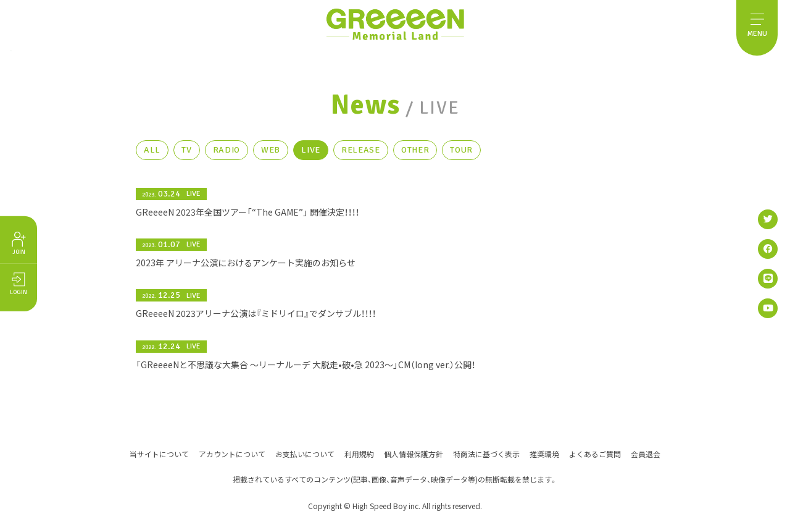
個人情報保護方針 (413, 453)
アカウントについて (232, 453)
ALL (152, 155)
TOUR (461, 155)
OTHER (415, 155)
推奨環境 (544, 453)
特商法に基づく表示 (486, 453)
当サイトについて (159, 453)
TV (186, 155)
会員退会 (645, 453)
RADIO (227, 155)
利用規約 (359, 453)
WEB (270, 155)
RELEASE (360, 155)
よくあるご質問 (595, 453)
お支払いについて (305, 453)
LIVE (310, 155)
